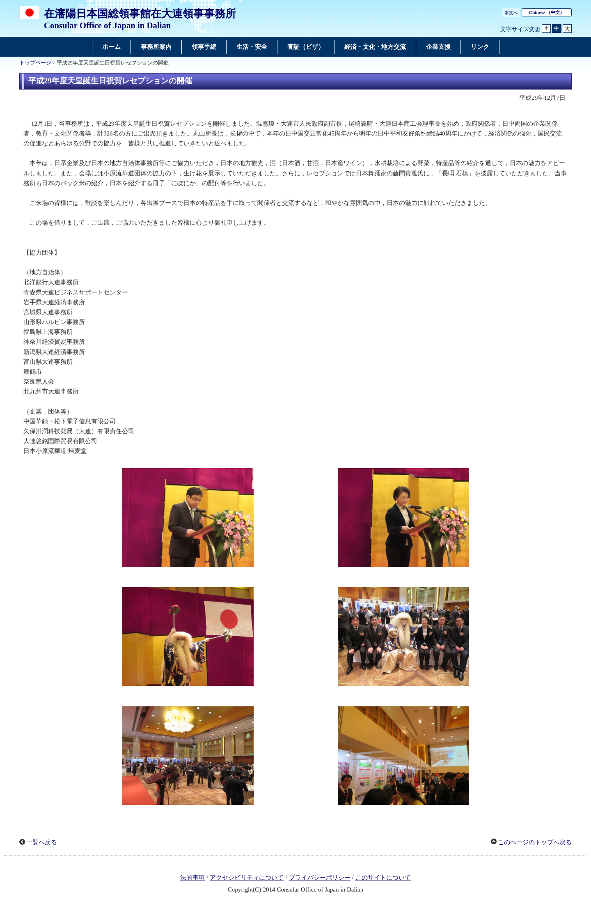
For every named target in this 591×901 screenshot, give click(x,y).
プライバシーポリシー (319, 877)
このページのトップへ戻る (535, 842)
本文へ (511, 12)
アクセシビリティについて (247, 877)
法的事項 (192, 877)
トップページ (35, 63)
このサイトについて (383, 877)
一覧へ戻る (41, 842)
